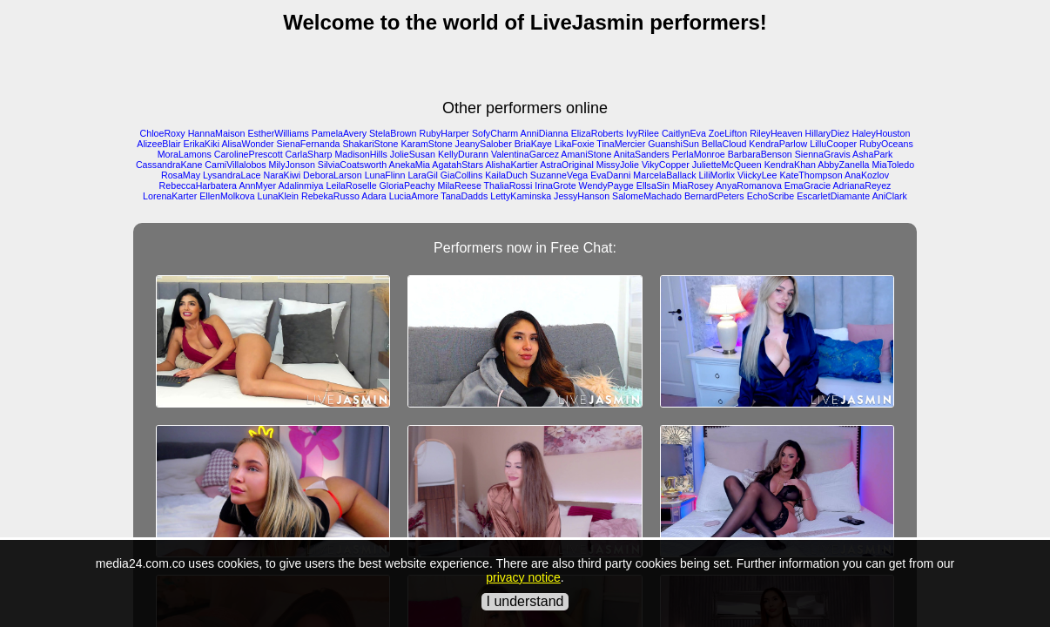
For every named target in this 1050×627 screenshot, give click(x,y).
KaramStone (426, 143)
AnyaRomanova (749, 185)
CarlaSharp (309, 154)
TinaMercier (620, 143)
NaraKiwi (282, 175)
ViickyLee (757, 175)
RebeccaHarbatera (198, 185)
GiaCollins (462, 175)
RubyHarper (443, 133)
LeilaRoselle (351, 185)
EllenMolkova (226, 196)
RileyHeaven (776, 133)
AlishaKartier (511, 164)
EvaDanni (610, 175)
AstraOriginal (567, 164)
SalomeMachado (647, 196)
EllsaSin (653, 185)
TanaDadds (464, 196)
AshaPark (872, 154)
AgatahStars (457, 164)
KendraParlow (778, 143)
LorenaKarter (170, 196)
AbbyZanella (843, 164)
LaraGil (422, 175)
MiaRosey (692, 185)
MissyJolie (617, 164)
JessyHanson (581, 196)
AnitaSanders (642, 154)
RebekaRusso (330, 196)
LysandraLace (232, 175)
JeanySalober (483, 143)
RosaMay (180, 175)
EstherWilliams (277, 133)
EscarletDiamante (833, 196)
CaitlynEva (684, 133)
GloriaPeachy (407, 185)
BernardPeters (714, 196)
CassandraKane (169, 164)
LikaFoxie (575, 143)
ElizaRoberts (597, 133)
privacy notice (523, 577)
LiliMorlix (717, 175)
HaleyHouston (880, 133)
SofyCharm (495, 133)
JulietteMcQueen (727, 164)
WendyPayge (606, 185)
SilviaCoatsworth (352, 164)
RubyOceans (886, 143)
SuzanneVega (559, 175)
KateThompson (810, 175)
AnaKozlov (867, 175)
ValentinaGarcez (525, 154)
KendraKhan (790, 164)
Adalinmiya (300, 185)
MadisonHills (360, 154)
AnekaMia (409, 164)
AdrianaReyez (861, 185)
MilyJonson (292, 164)
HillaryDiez (827, 133)
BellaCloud (724, 143)
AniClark (889, 196)
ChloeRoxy (162, 133)
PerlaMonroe (698, 154)
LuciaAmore (414, 196)
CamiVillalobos (235, 164)
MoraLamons (185, 154)
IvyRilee (642, 133)
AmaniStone (586, 154)
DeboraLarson (332, 175)
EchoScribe (771, 196)
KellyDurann (463, 154)
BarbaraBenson (760, 154)
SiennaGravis (823, 154)
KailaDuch (506, 175)
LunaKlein (278, 196)
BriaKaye (533, 143)
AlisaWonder (247, 143)
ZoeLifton (728, 133)
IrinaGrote (555, 185)
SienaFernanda (308, 143)
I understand (525, 601)
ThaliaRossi (508, 185)
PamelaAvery (339, 133)
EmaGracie (807, 185)
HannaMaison (217, 133)
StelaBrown (393, 133)
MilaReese (459, 185)
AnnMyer (257, 185)
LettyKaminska (520, 196)
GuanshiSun (673, 143)
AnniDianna (545, 133)
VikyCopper (666, 164)
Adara (373, 196)
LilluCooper (833, 143)
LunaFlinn (385, 175)
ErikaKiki (201, 143)
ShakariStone (370, 143)
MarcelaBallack (664, 175)
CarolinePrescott (248, 154)
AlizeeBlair (158, 143)
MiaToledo (893, 164)
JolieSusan (412, 154)
